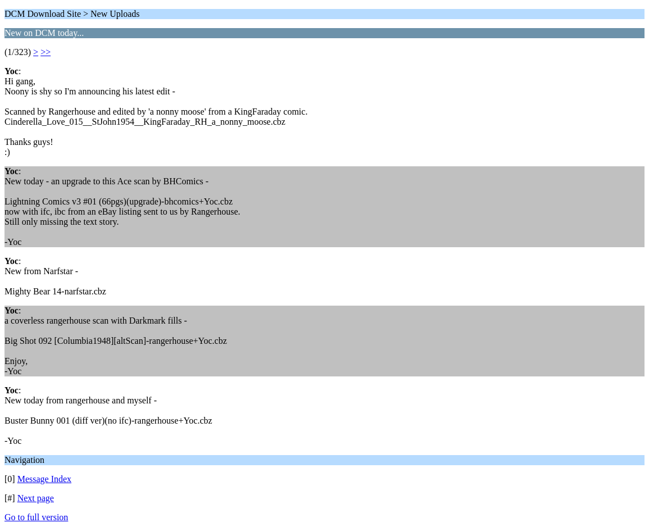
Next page (35, 498)
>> (45, 52)
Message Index (44, 479)
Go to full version (36, 517)
